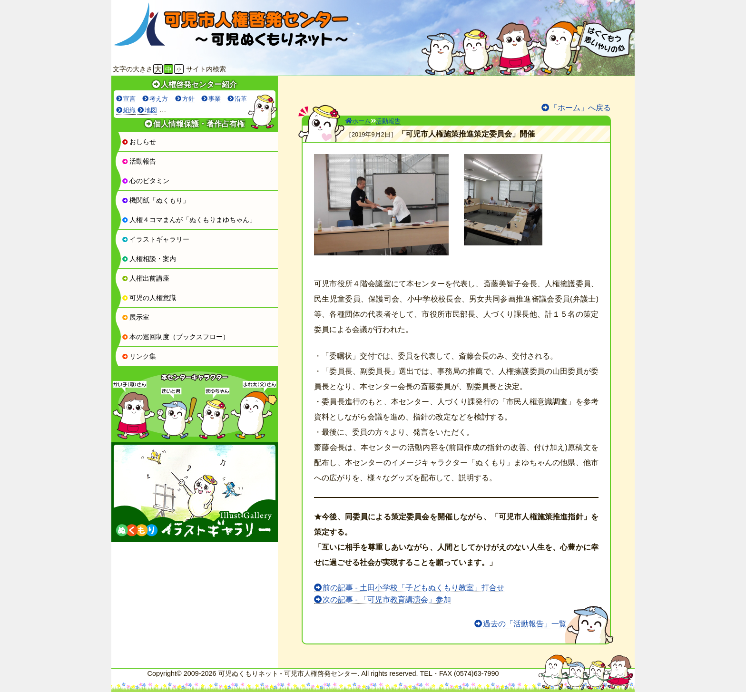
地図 (151, 110)
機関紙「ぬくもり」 (155, 200)
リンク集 (139, 356)
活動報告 (139, 161)
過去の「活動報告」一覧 (525, 624)
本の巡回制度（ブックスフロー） (175, 337)
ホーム (358, 121)
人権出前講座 (145, 278)
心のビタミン (145, 181)
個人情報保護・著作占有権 (199, 124)
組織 (129, 110)
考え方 (158, 98)
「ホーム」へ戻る (580, 108)
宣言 (129, 98)
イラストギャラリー (155, 239)
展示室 (135, 317)
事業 (214, 98)
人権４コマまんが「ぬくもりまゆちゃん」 (189, 220)
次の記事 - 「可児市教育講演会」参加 (387, 599)
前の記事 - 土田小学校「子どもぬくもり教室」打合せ (413, 588)
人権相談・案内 (149, 259)
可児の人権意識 (149, 298)
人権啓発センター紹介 (199, 84)
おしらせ (139, 142)
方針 (188, 98)
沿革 (241, 98)
